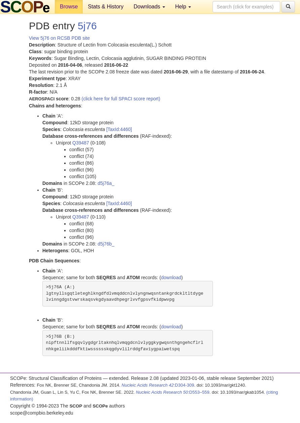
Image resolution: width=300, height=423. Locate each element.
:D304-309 (158, 385)
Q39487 (80, 142)
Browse (69, 6)
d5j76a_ (106, 183)
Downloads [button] (149, 6)
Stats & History (105, 6)
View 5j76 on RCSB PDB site (59, 38)
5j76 (87, 25)
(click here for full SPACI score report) (121, 98)
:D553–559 (173, 392)
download (171, 277)
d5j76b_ (106, 244)
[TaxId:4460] (119, 129)
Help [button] (183, 6)
